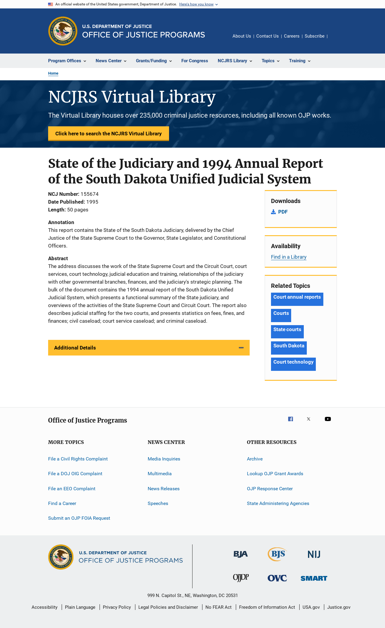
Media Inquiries (164, 459)
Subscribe (315, 36)
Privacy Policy (117, 607)
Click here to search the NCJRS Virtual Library (108, 134)
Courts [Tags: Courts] (281, 313)
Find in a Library (288, 257)
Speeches (158, 503)
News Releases (164, 488)
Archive (255, 459)
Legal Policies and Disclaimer (168, 607)
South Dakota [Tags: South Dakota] (288, 346)
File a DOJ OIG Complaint (75, 473)
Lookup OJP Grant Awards (275, 473)
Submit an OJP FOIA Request (79, 518)
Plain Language (80, 607)
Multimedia (160, 473)
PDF (283, 212)
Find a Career (62, 503)
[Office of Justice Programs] (63, 31)
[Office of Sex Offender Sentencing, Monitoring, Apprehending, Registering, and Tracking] (314, 582)
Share (336, 40)
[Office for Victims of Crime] (277, 582)
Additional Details (75, 348)
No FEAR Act (218, 607)
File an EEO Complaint (71, 488)
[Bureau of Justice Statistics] (277, 562)
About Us (242, 36)
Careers (292, 36)
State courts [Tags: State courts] (287, 329)
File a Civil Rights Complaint (78, 459)
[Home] (143, 31)
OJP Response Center (270, 488)
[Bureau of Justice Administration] (241, 558)
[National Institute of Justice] (314, 559)
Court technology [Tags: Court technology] (293, 362)
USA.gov (311, 607)
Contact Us (267, 36)
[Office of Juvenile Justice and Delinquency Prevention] (241, 583)
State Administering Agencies (278, 503)
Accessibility (44, 607)
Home (53, 73)
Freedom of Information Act (267, 607)
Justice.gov (338, 607)
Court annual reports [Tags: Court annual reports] (297, 297)
